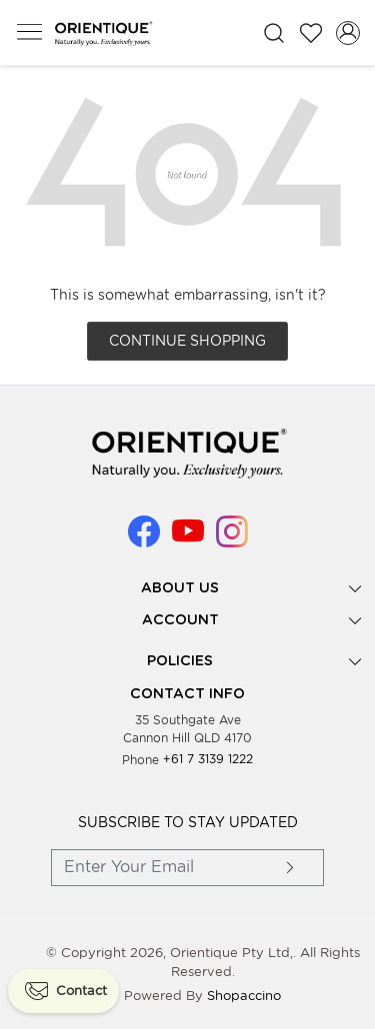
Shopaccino (244, 995)
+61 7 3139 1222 (208, 758)
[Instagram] (232, 538)
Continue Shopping (187, 341)
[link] (274, 33)
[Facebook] (144, 538)
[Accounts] (347, 33)
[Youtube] (188, 538)
